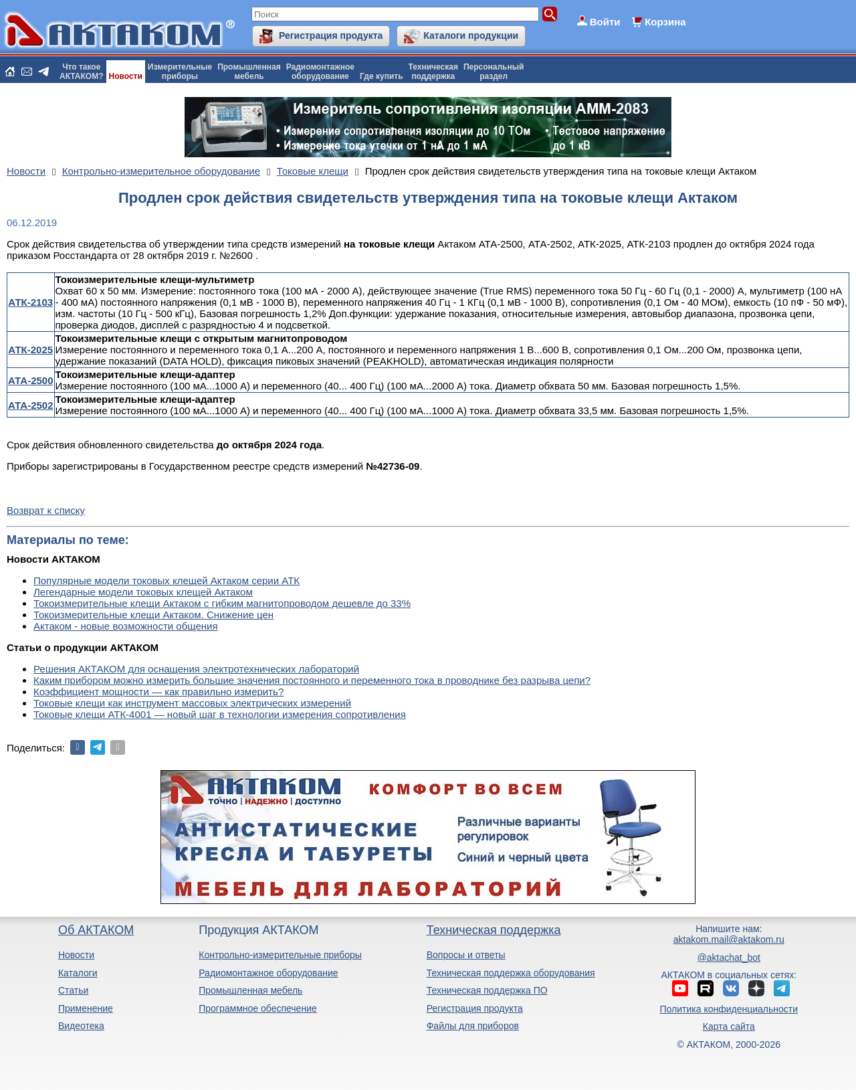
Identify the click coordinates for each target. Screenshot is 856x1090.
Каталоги (78, 973)
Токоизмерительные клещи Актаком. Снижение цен (153, 614)
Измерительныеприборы (180, 71)
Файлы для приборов (473, 1025)
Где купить (381, 76)
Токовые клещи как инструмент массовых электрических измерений (192, 703)
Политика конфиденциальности (729, 1009)
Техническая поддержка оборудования (511, 973)
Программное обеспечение (258, 1008)
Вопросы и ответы (466, 954)
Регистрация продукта (331, 35)
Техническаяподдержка (433, 71)
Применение (85, 1008)
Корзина (665, 21)
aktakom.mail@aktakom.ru (728, 939)
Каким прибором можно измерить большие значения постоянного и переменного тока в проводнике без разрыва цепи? (312, 680)
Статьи (73, 990)
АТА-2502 (31, 405)
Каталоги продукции (470, 35)
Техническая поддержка (494, 930)
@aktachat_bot (729, 957)
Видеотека (81, 1025)
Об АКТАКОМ (96, 930)
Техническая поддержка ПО (487, 990)
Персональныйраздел (493, 71)
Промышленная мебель (250, 990)
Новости (125, 76)
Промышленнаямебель (249, 71)
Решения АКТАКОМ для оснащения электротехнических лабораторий (196, 668)
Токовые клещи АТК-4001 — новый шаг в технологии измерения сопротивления (219, 714)
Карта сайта (729, 1026)
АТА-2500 (31, 380)
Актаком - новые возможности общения (125, 626)
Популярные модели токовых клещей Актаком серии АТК (166, 580)
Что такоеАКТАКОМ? (82, 71)
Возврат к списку (46, 510)
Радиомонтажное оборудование (268, 973)
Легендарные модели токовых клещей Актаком (143, 592)
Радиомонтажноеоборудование (320, 71)
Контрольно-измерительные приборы (280, 954)
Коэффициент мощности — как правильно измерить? (158, 691)
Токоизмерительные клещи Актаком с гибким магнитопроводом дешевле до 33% (222, 603)
